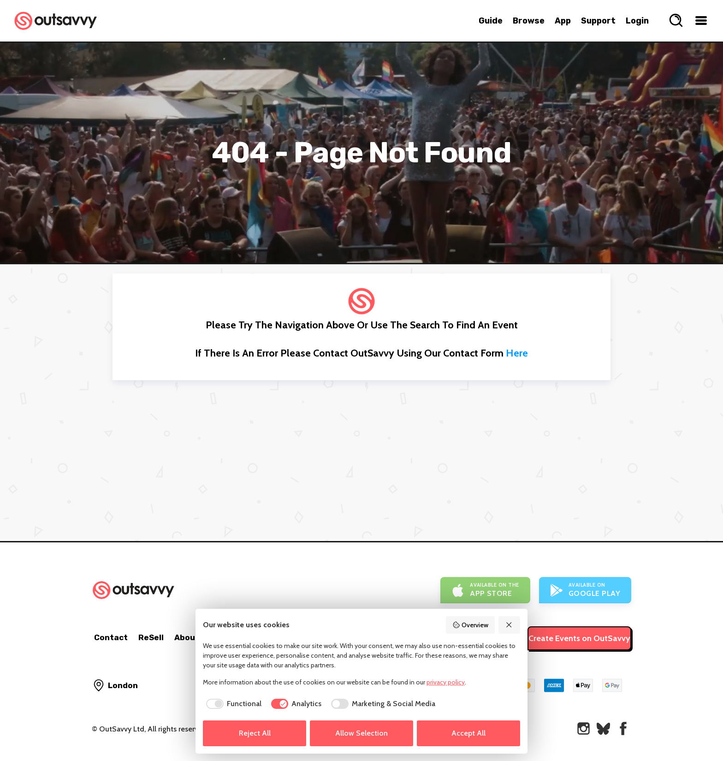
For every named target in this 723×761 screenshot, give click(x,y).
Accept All (468, 733)
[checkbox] (232, 703)
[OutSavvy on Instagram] (583, 728)
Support (598, 21)
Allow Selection (361, 733)
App (563, 21)
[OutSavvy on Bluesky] (603, 728)
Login (637, 21)
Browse (529, 21)
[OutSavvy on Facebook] (623, 728)
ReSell (151, 637)
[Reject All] (509, 625)
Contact (111, 637)
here (517, 353)
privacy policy (446, 682)
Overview (470, 625)
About (186, 637)
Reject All (255, 733)
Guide (491, 21)
